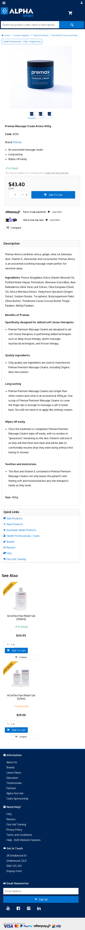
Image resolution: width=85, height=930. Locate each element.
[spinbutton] (15, 194)
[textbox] (30, 24)
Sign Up (43, 899)
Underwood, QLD (16, 860)
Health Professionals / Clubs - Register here (22, 41)
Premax (17, 142)
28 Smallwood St (16, 855)
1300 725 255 (14, 865)
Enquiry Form (14, 871)
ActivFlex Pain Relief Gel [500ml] (21, 617)
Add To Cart (55, 194)
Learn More (56, 212)
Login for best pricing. (57, 172)
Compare (16, 227)
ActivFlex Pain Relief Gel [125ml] (21, 697)
